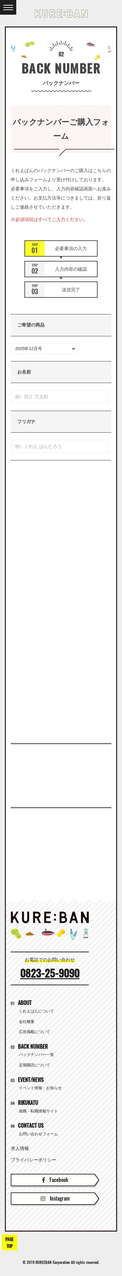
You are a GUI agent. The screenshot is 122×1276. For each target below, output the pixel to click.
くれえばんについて (36, 1011)
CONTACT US (27, 1125)
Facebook (55, 1179)
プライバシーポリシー (33, 1159)
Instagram (55, 1198)
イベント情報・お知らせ (40, 1088)
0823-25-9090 (49, 973)
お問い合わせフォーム (38, 1134)
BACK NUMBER (29, 1046)
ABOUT (21, 1002)
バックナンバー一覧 (36, 1054)
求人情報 (20, 1148)
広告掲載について (34, 1031)
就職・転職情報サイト (38, 1111)
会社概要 (26, 1021)
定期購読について (34, 1065)
